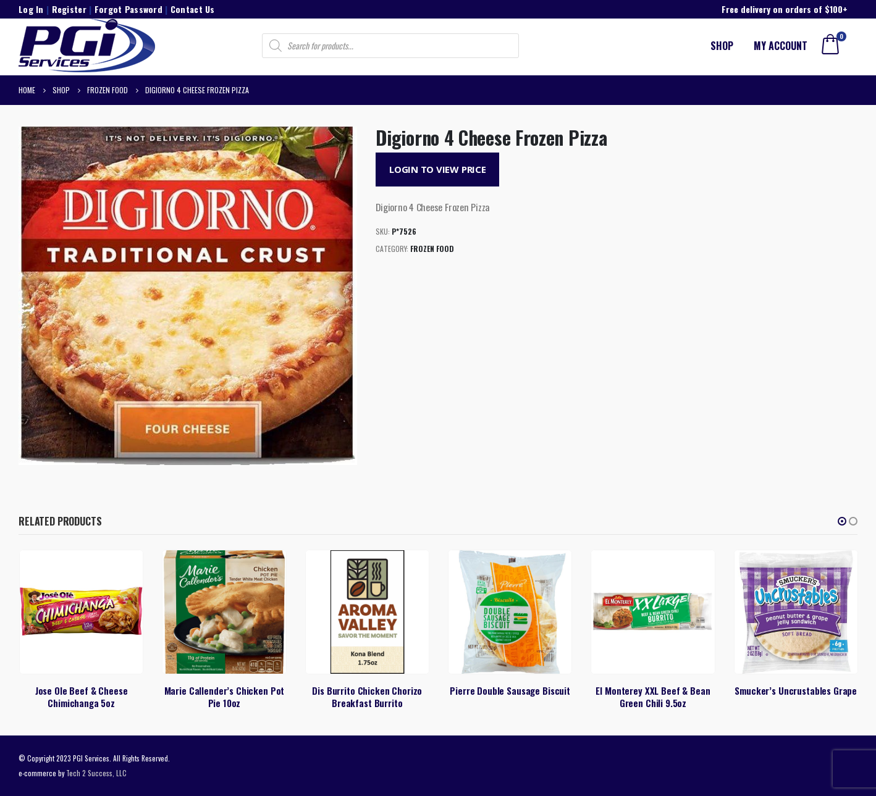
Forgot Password (128, 8)
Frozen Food (432, 248)
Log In (31, 8)
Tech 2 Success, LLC (96, 773)
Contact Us (193, 8)
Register (69, 8)
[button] (842, 521)
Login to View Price (437, 169)
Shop (721, 45)
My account (780, 45)
